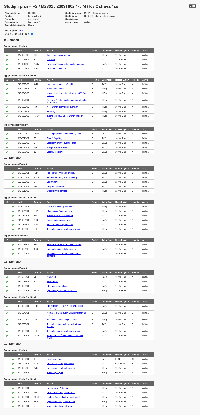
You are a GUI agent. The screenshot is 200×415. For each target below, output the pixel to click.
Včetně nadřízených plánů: (17, 34)
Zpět (192, 6)
